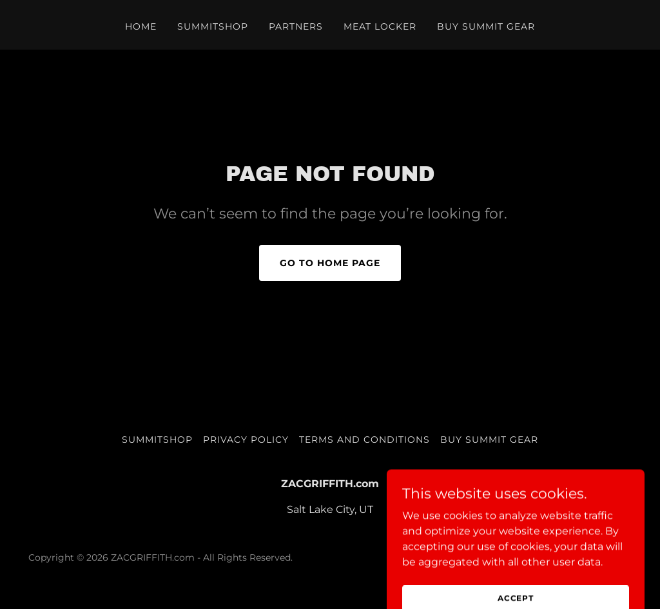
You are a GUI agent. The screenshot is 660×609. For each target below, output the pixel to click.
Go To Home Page (330, 263)
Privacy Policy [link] (246, 439)
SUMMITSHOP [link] (212, 26)
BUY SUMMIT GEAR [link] (486, 26)
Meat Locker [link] (380, 26)
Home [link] (141, 26)
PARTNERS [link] (296, 26)
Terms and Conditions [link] (364, 439)
